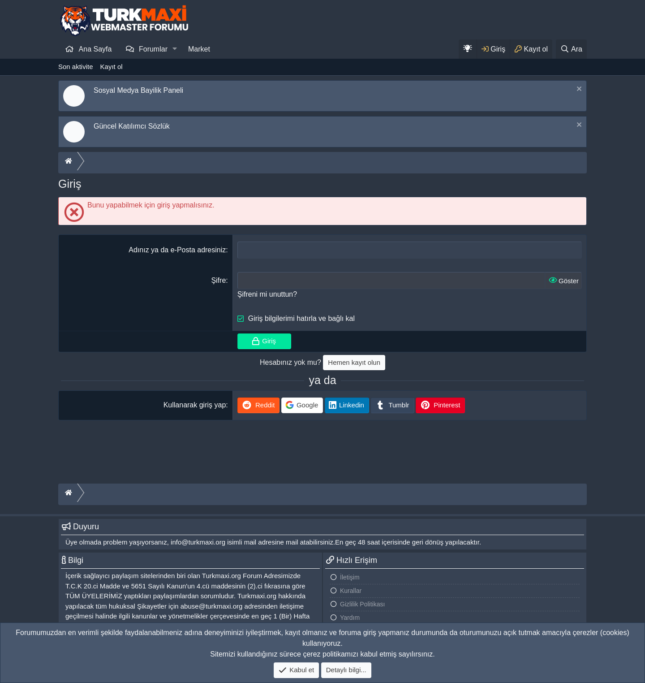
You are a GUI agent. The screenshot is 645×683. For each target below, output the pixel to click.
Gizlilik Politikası (362, 604)
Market (199, 49)
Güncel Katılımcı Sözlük (132, 126)
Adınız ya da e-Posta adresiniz (177, 250)
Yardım (350, 617)
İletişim (350, 577)
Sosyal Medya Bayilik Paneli (138, 90)
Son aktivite (75, 66)
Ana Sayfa (95, 49)
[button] (174, 48)
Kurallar (350, 590)
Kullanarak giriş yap (194, 405)
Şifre (218, 280)
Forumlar (153, 49)
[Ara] (571, 49)
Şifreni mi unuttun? (267, 294)
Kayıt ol (111, 66)
